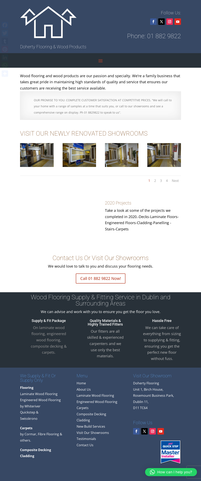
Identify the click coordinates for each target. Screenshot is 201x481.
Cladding (83, 420)
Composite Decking (91, 414)
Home (81, 383)
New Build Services (91, 426)
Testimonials (86, 439)
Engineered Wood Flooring (97, 402)
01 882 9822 (164, 36)
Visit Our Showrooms (93, 432)
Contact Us (85, 445)
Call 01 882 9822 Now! (100, 278)
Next (175, 180)
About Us (84, 389)
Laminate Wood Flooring (95, 395)
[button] (171, 472)
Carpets (83, 408)
